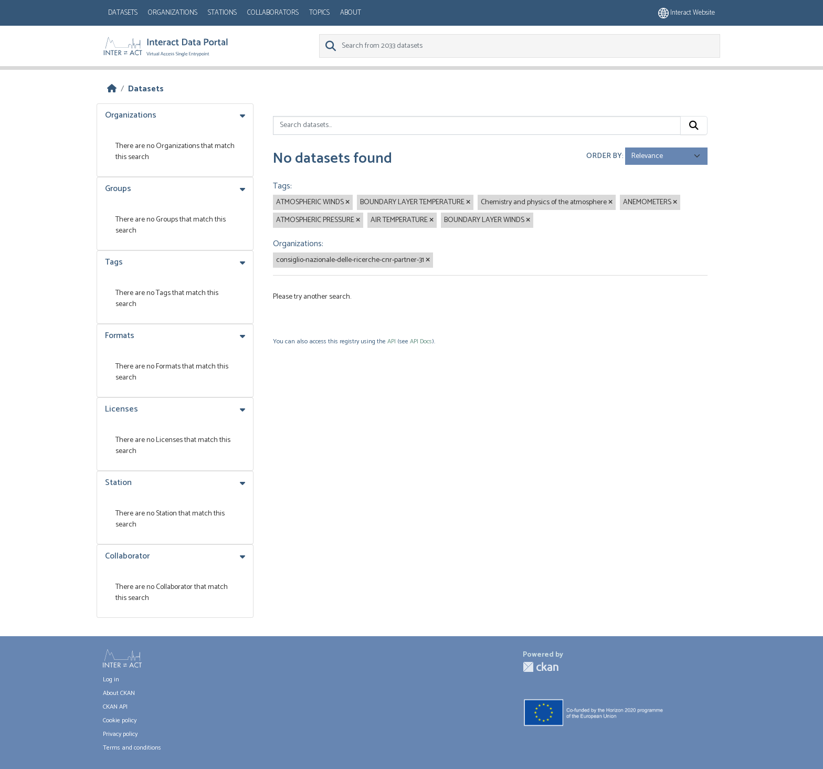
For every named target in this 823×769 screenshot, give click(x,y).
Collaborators (273, 12)
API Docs (421, 341)
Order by (604, 156)
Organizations (172, 12)
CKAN (540, 666)
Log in (111, 679)
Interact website (686, 12)
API (391, 341)
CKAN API (115, 707)
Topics (319, 12)
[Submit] (694, 125)
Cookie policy (119, 720)
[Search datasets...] (477, 125)
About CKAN (119, 693)
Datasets (123, 12)
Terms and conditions (132, 748)
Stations (222, 12)
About (350, 12)
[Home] (112, 89)
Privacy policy (120, 734)
